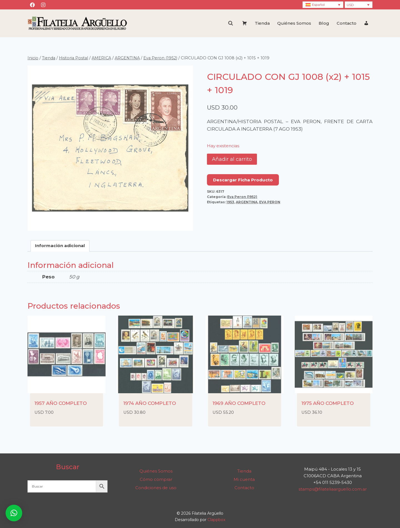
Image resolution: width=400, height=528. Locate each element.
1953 (230, 202)
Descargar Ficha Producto (243, 179)
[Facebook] (32, 4)
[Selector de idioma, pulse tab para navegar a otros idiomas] (322, 4)
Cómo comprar (156, 479)
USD (350, 5)
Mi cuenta (244, 479)
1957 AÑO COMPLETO (60, 403)
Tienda (262, 23)
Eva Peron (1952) (242, 197)
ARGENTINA (247, 202)
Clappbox (216, 519)
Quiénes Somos (294, 23)
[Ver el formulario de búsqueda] (231, 23)
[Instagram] (43, 4)
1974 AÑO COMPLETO (149, 403)
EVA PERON (269, 202)
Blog (324, 23)
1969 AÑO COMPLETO (238, 403)
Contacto (346, 23)
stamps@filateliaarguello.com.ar (333, 489)
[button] (14, 513)
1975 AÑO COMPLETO (327, 403)
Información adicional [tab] (60, 245)
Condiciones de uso (155, 487)
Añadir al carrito (232, 159)
